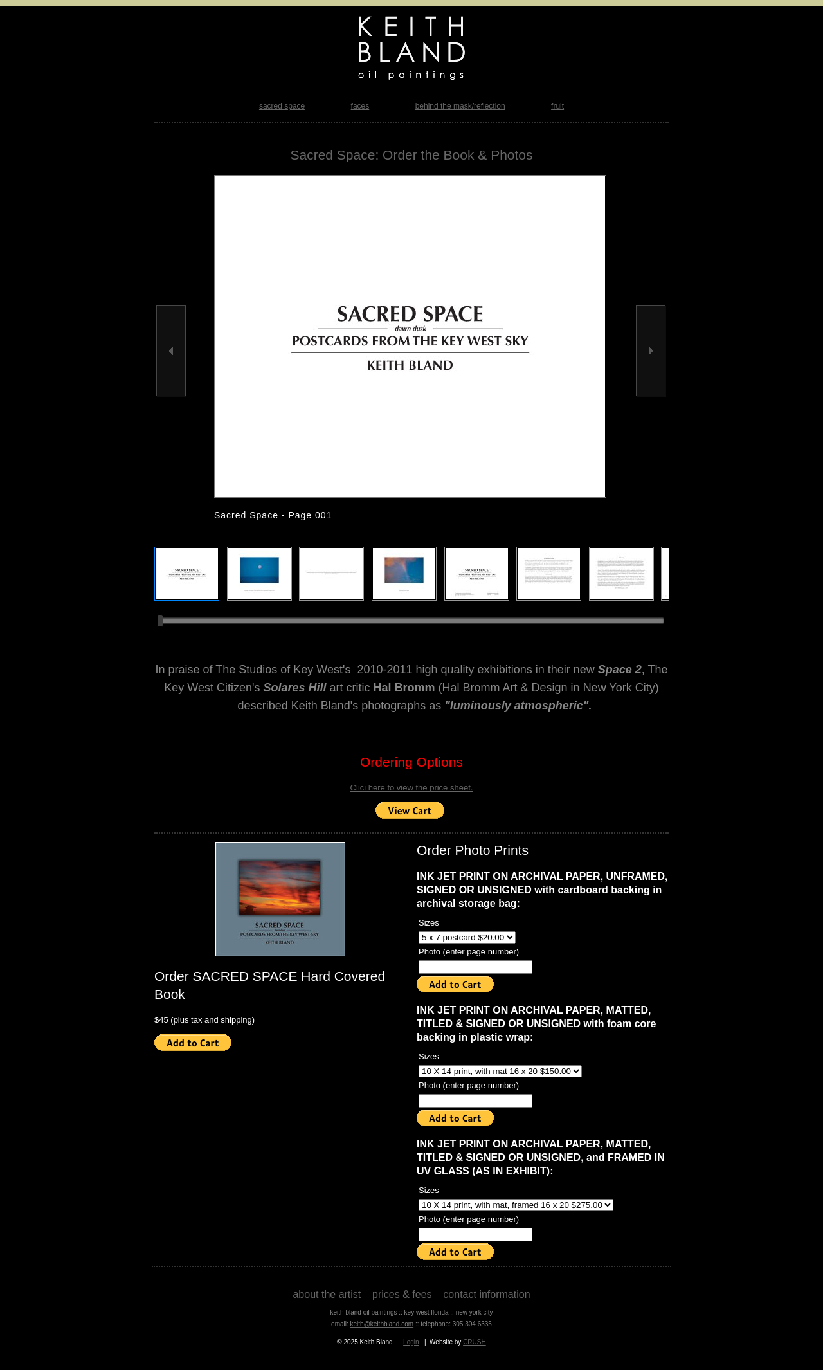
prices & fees (401, 1294)
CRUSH (474, 1342)
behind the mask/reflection (460, 106)
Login (411, 1342)
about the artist (327, 1294)
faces (360, 106)
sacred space (282, 106)
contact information (486, 1294)
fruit (557, 106)
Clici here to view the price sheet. (411, 787)
